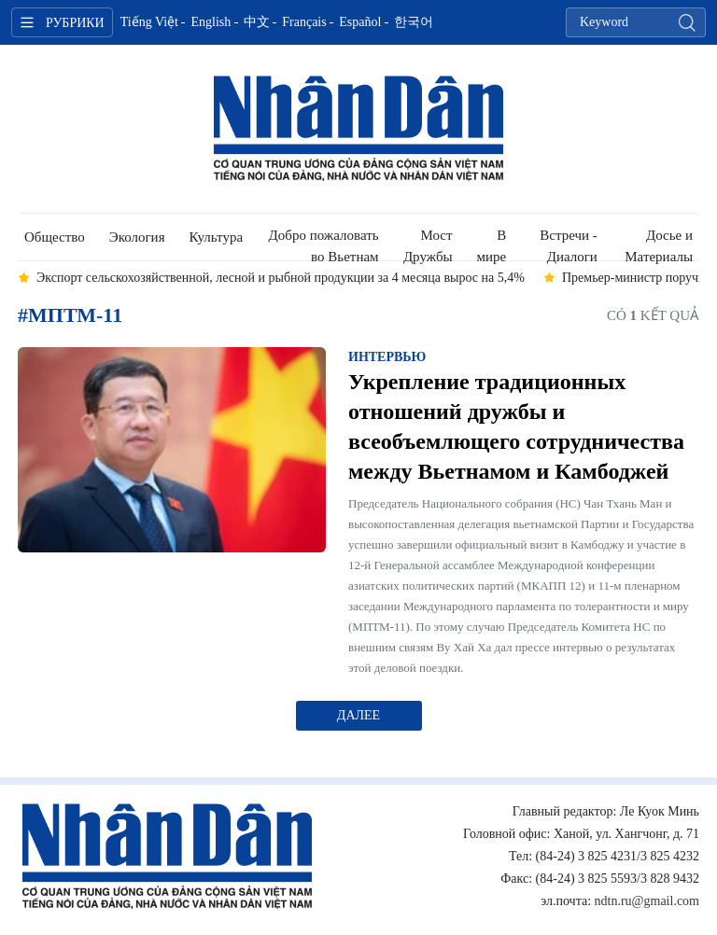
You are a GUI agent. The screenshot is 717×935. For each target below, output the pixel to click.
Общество (54, 237)
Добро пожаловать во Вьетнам (324, 244)
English (210, 22)
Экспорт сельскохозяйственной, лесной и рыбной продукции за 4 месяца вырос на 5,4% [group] (280, 278)
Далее (358, 715)
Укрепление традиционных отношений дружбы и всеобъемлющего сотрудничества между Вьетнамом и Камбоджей (516, 426)
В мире (492, 244)
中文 (257, 22)
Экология (137, 237)
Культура (217, 237)
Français (304, 22)
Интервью (387, 357)
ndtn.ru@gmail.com (647, 901)
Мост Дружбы (428, 244)
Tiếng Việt (149, 22)
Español (360, 22)
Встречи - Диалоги (569, 244)
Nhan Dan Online (358, 129)
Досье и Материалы (659, 244)
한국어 (413, 22)
